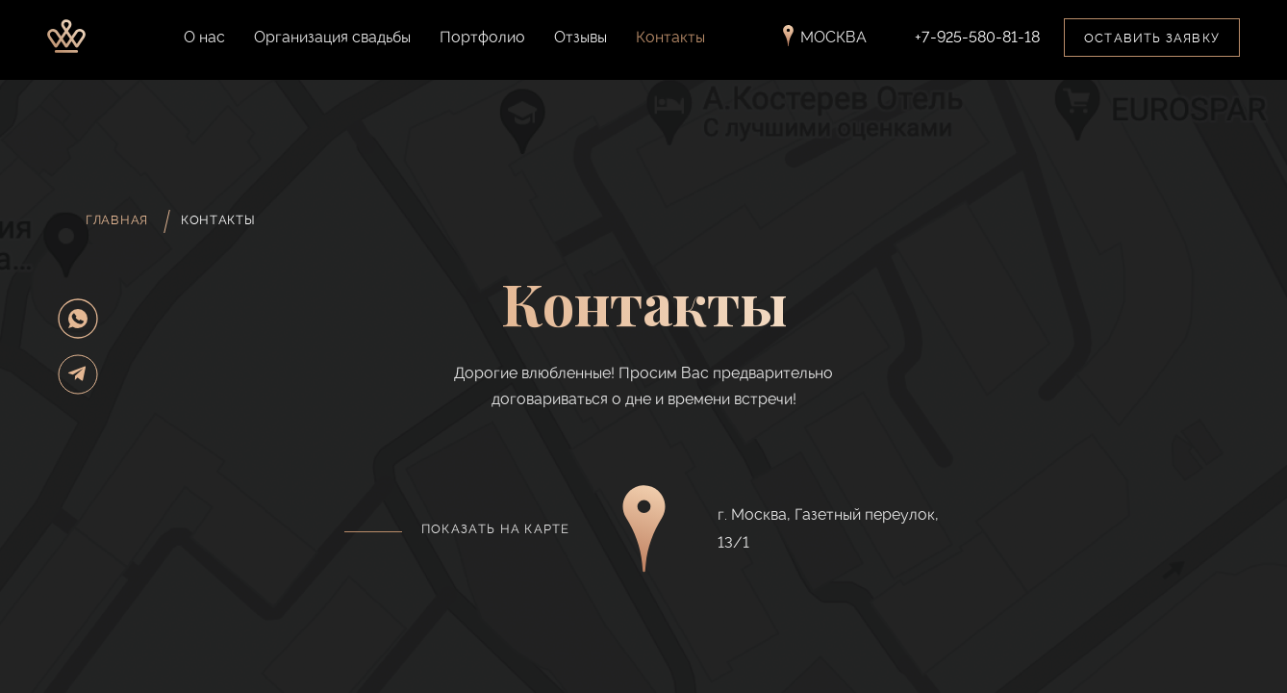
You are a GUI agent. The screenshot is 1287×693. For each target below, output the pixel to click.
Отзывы (580, 44)
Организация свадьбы (332, 44)
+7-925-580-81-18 (977, 44)
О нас (204, 44)
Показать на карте (495, 529)
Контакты (670, 44)
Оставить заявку (1152, 45)
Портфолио (482, 44)
